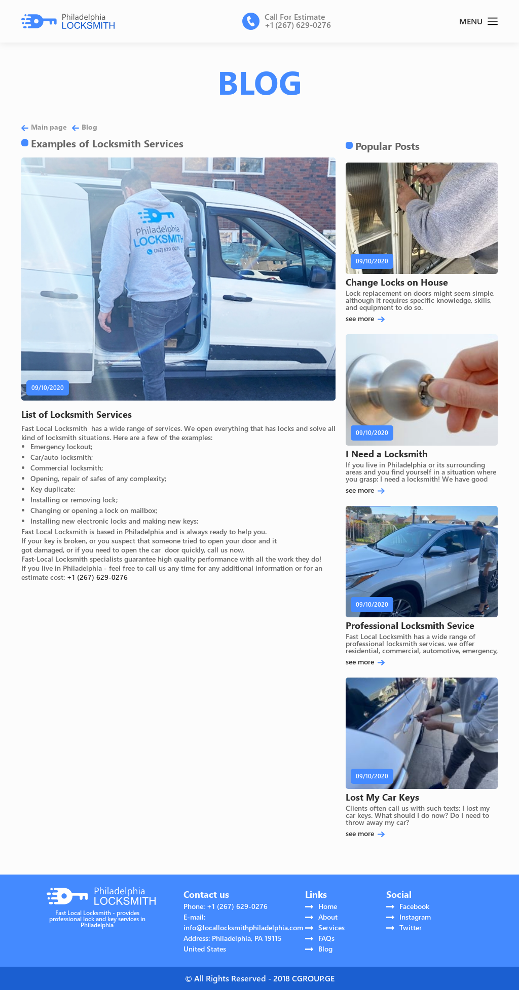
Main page (44, 127)
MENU (478, 21)
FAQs (320, 938)
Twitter (404, 927)
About (321, 917)
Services (325, 927)
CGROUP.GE (313, 978)
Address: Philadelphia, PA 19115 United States (232, 943)
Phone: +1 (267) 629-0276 (225, 906)
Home (321, 906)
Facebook (407, 906)
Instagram (408, 917)
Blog (84, 127)
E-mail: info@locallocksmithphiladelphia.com (243, 922)
